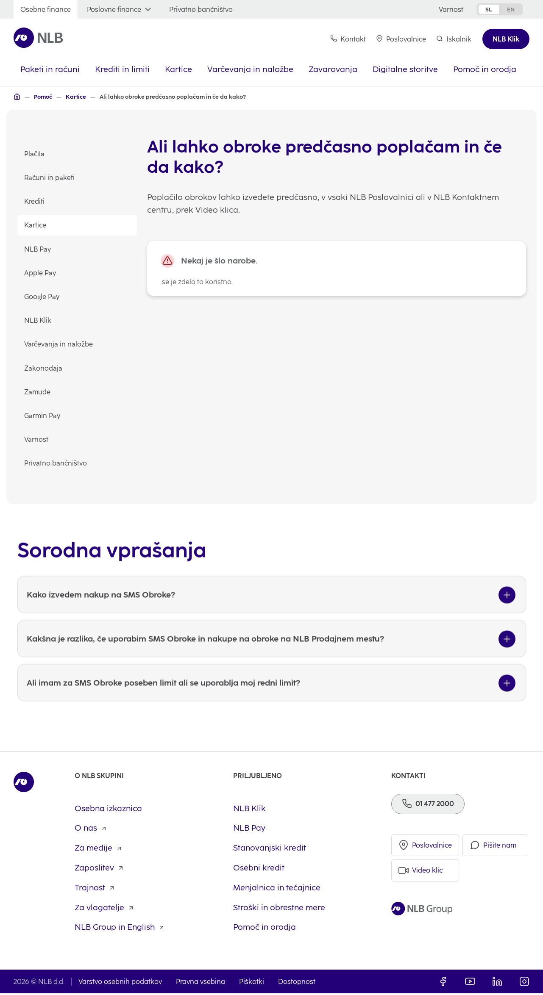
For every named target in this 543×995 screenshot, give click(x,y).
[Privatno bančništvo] (201, 10)
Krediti (34, 202)
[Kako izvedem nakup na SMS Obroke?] (271, 612)
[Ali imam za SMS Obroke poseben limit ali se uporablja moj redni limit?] (271, 700)
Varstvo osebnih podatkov (120, 983)
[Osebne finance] (45, 10)
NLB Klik (37, 321)
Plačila (34, 154)
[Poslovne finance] (120, 10)
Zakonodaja (43, 368)
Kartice (35, 226)
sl (488, 9)
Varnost (36, 440)
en (511, 9)
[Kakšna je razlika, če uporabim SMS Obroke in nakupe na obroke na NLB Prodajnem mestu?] (271, 656)
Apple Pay (40, 273)
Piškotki (251, 983)
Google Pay (41, 297)
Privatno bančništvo (55, 464)
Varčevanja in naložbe (58, 345)
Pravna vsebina (200, 983)
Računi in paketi (49, 178)
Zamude (37, 392)
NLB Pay (37, 249)
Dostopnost (296, 983)
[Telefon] (428, 805)
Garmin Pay (42, 416)
